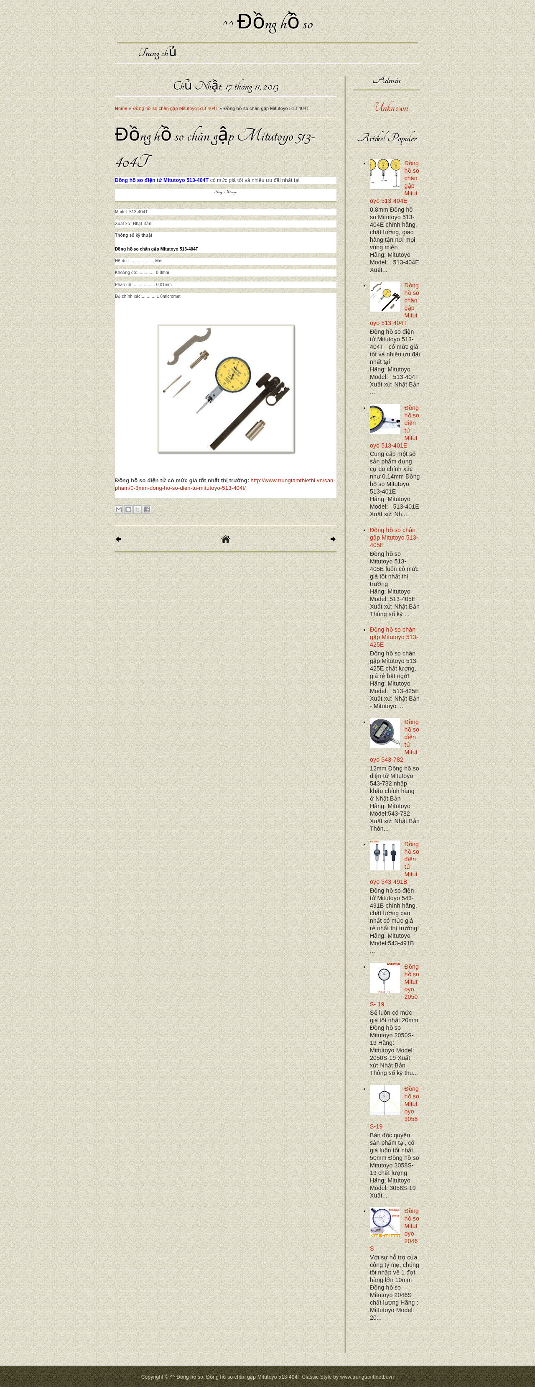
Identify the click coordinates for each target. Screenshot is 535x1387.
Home (121, 108)
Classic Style (316, 1377)
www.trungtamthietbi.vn (367, 1377)
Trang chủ (157, 52)
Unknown (390, 107)
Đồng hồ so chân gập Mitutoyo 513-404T (175, 108)
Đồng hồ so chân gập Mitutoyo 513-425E (394, 637)
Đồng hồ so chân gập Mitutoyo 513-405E (394, 537)
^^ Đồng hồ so (267, 23)
